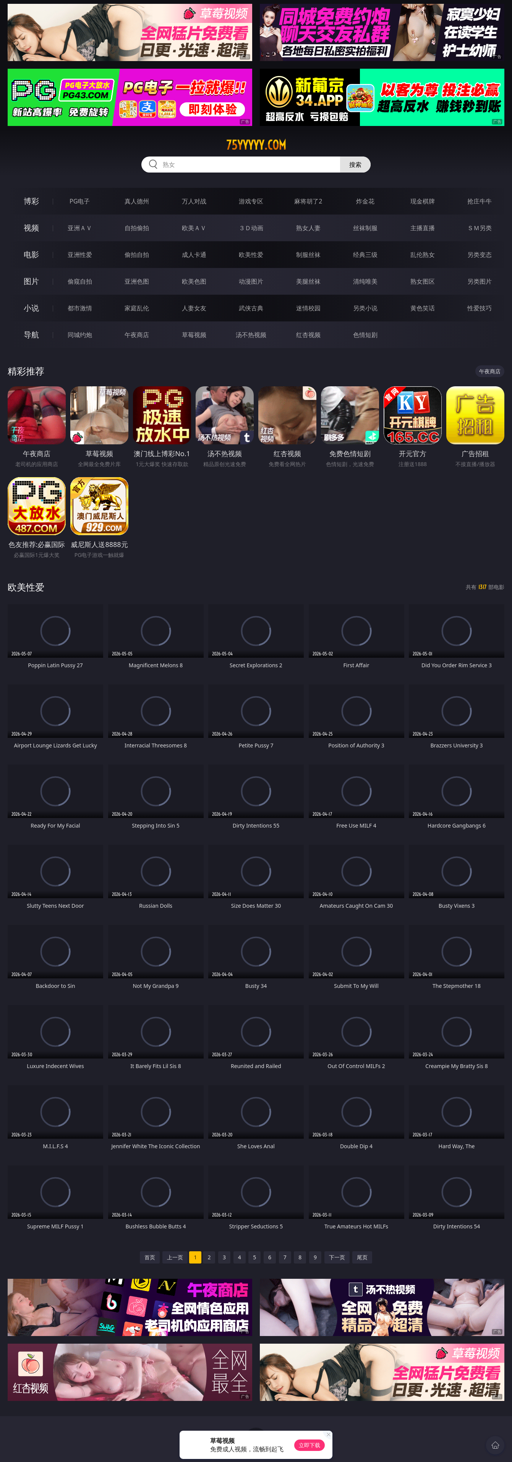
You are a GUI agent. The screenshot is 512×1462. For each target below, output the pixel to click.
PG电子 (80, 201)
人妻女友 (194, 308)
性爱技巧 (479, 308)
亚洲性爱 (80, 254)
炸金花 (365, 201)
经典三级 (365, 254)
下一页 (337, 1257)
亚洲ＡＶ (80, 228)
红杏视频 (308, 335)
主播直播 (422, 228)
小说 (31, 308)
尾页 (362, 1257)
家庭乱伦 (137, 308)
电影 (31, 254)
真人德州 (137, 201)
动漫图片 (251, 281)
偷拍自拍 (137, 254)
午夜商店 (137, 335)
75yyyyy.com (256, 145)
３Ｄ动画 (251, 228)
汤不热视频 (251, 335)
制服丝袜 (308, 254)
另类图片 (479, 281)
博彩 (31, 201)
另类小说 (365, 308)
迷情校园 (308, 308)
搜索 (355, 164)
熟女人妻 (308, 228)
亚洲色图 (137, 281)
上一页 (175, 1257)
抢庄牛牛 (479, 201)
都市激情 (80, 308)
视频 (31, 228)
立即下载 (309, 1445)
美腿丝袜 (308, 281)
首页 (149, 1257)
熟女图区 (422, 281)
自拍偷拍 (137, 228)
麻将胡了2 (308, 201)
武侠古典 (251, 308)
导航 (31, 334)
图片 (31, 281)
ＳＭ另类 (479, 228)
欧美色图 (194, 281)
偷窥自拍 (80, 281)
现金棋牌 (422, 201)
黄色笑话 (422, 308)
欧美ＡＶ (194, 228)
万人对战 (194, 201)
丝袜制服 (365, 228)
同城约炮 (80, 335)
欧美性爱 (251, 254)
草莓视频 (194, 335)
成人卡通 (194, 254)
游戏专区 (251, 201)
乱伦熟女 (422, 254)
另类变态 (479, 254)
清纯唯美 (365, 281)
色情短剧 (365, 335)
